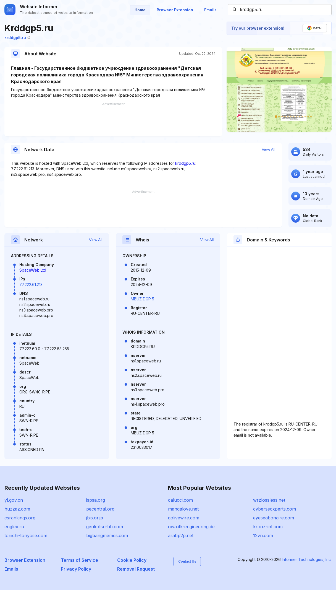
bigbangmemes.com (107, 535)
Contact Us (187, 561)
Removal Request (136, 569)
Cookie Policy (131, 560)
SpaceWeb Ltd (32, 270)
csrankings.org (19, 518)
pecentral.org (100, 509)
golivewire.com (183, 518)
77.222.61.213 (31, 284)
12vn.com (263, 535)
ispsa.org (95, 500)
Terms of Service (79, 560)
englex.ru (14, 526)
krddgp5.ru (17, 37)
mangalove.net (183, 509)
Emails (210, 9)
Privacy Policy (76, 569)
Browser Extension (175, 9)
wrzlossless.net (269, 500)
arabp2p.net (180, 535)
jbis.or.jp (94, 518)
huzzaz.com (17, 509)
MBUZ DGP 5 (142, 299)
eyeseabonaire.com (273, 518)
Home (140, 9)
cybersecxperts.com (274, 509)
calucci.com (180, 500)
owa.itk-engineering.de (191, 526)
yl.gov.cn (13, 500)
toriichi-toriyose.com (25, 535)
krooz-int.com (268, 526)
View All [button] (268, 149)
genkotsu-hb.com (104, 526)
